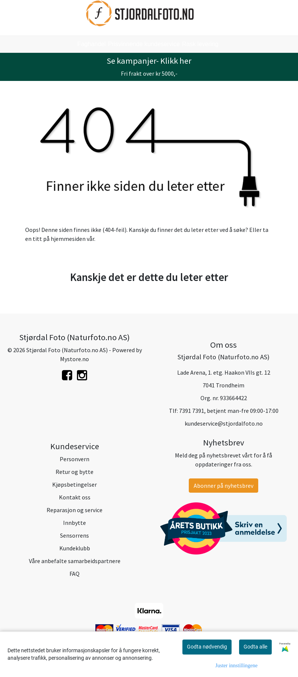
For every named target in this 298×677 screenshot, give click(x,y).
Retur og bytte (74, 471)
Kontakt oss (74, 497)
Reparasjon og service (74, 510)
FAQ (74, 573)
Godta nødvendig (207, 647)
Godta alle (255, 647)
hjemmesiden (68, 238)
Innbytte (74, 522)
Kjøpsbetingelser (74, 484)
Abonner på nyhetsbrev (223, 485)
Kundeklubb (74, 548)
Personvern (74, 459)
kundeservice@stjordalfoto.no (224, 423)
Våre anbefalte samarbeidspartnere (74, 561)
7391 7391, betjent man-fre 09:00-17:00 (228, 410)
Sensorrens (74, 535)
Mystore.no (74, 359)
